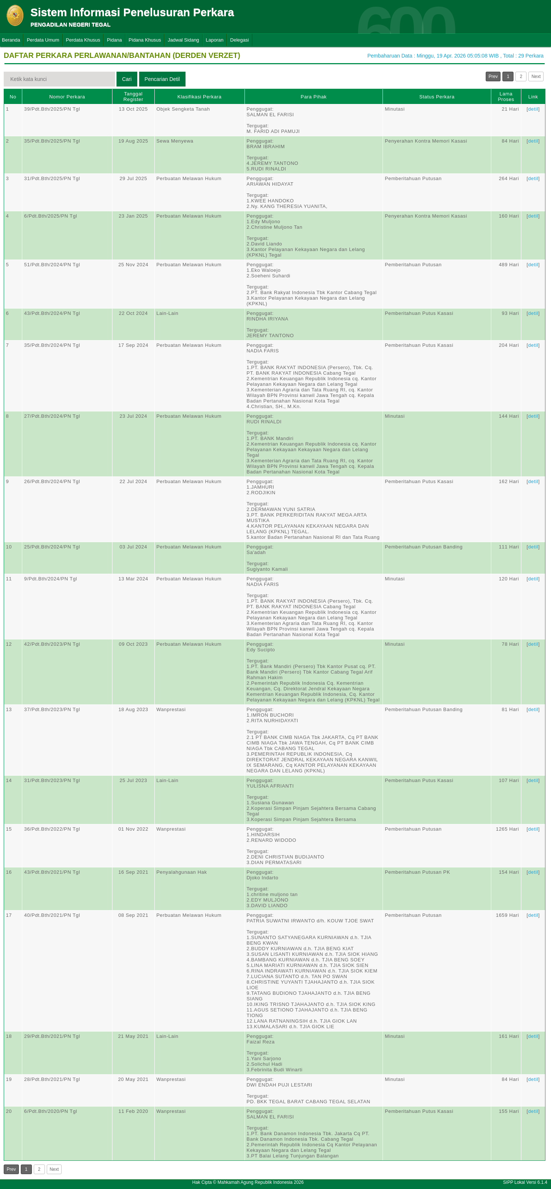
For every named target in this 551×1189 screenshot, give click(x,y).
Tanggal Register (134, 96)
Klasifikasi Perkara (199, 97)
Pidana (114, 40)
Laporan (215, 40)
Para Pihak (314, 97)
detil (533, 109)
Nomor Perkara (67, 97)
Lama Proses (506, 96)
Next (536, 76)
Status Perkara (437, 97)
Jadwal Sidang (183, 40)
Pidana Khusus (145, 40)
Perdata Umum (43, 40)
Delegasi (239, 40)
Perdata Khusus (83, 40)
